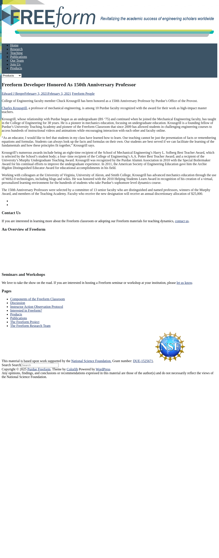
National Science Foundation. (91, 361)
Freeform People (83, 93)
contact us (182, 221)
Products (16, 68)
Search (6, 365)
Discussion (17, 303)
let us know (184, 283)
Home (14, 45)
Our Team (17, 60)
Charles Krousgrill (14, 108)
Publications (18, 57)
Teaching (16, 53)
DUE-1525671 (143, 361)
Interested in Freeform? (26, 310)
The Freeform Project (24, 322)
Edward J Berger (13, 93)
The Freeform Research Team (30, 326)
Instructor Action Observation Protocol (36, 306)
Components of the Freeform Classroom (37, 299)
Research (16, 49)
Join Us (15, 64)
